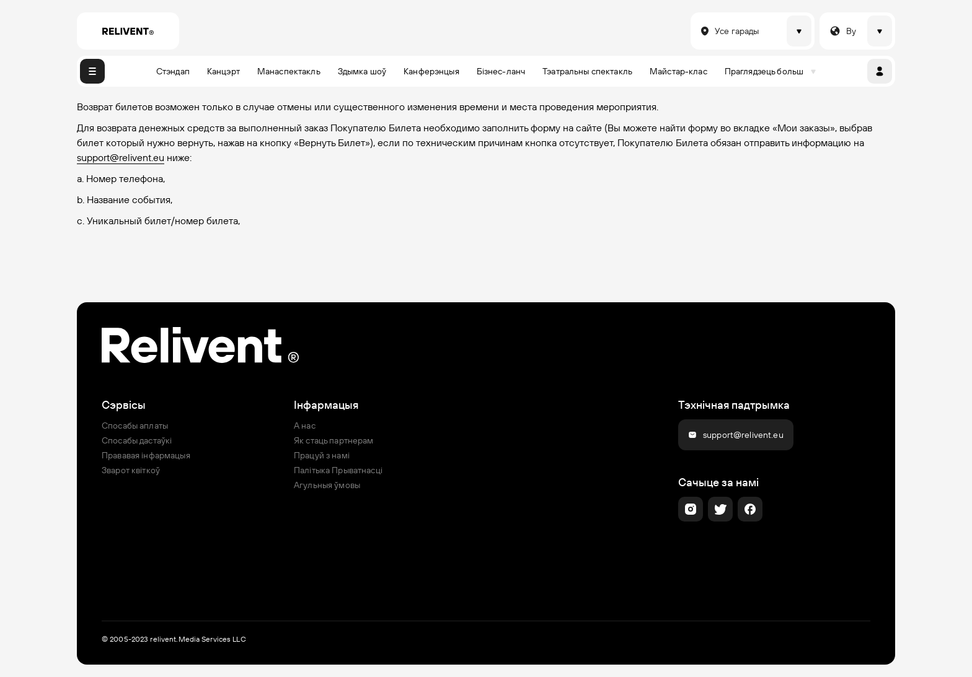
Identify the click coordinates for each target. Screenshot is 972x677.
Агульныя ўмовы (327, 485)
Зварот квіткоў (131, 470)
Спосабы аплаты (135, 425)
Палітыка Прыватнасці (338, 470)
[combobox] (698, 31)
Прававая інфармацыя (146, 455)
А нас (305, 425)
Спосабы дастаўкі (137, 440)
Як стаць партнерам (334, 440)
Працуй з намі (322, 455)
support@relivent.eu (120, 157)
